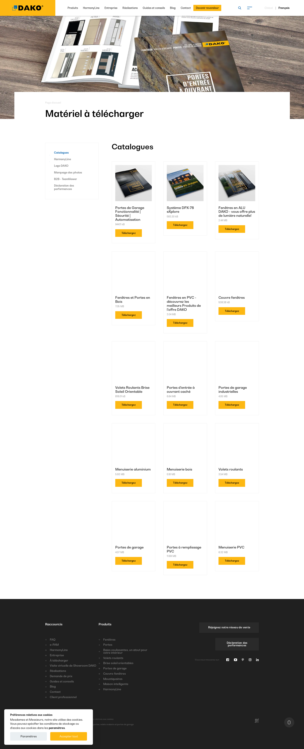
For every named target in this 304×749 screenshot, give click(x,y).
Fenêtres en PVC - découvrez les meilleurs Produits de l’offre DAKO (184, 304)
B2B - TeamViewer (65, 179)
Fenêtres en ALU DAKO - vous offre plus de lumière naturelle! (236, 212)
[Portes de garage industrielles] (236, 363)
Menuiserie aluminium (133, 469)
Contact (186, 8)
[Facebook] (227, 660)
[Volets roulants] (236, 445)
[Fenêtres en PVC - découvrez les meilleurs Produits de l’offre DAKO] (185, 273)
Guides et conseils (154, 8)
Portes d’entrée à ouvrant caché (181, 390)
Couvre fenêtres (231, 298)
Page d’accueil (53, 102)
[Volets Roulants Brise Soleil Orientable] (133, 363)
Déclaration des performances (64, 187)
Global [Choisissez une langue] (269, 8)
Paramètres (28, 736)
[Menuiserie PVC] (236, 523)
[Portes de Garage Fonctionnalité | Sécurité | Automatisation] (133, 183)
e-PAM (54, 644)
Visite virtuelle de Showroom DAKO (73, 665)
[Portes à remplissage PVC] (185, 523)
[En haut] (289, 722)
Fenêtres (109, 639)
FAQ (52, 639)
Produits (73, 8)
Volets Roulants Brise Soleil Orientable (132, 390)
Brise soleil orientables (118, 663)
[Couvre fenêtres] (236, 273)
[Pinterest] (243, 660)
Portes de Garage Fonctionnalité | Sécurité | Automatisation (129, 214)
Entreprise (110, 8)
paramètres (57, 728)
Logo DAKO (61, 165)
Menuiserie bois (179, 469)
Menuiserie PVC (231, 547)
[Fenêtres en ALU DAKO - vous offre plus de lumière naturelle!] (236, 183)
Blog (173, 8)
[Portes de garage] (133, 523)
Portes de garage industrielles (232, 390)
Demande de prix (61, 676)
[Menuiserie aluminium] (133, 445)
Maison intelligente (115, 684)
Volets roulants (230, 469)
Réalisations (130, 8)
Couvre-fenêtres (114, 673)
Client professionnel (63, 697)
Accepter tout (69, 736)
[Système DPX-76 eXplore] (185, 183)
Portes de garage (129, 547)
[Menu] (249, 8)
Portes (107, 644)
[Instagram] (250, 660)
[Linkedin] (257, 660)
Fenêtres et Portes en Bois (132, 300)
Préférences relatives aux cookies (98, 719)
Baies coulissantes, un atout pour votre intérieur (125, 651)
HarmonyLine (91, 8)
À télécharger (59, 660)
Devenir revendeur (207, 8)
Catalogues (61, 152)
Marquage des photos (68, 172)
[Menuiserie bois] (185, 445)
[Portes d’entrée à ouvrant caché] (185, 363)
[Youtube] (235, 660)
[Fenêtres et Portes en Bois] (133, 273)
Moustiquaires (112, 679)
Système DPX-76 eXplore (180, 210)
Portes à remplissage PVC (184, 549)
